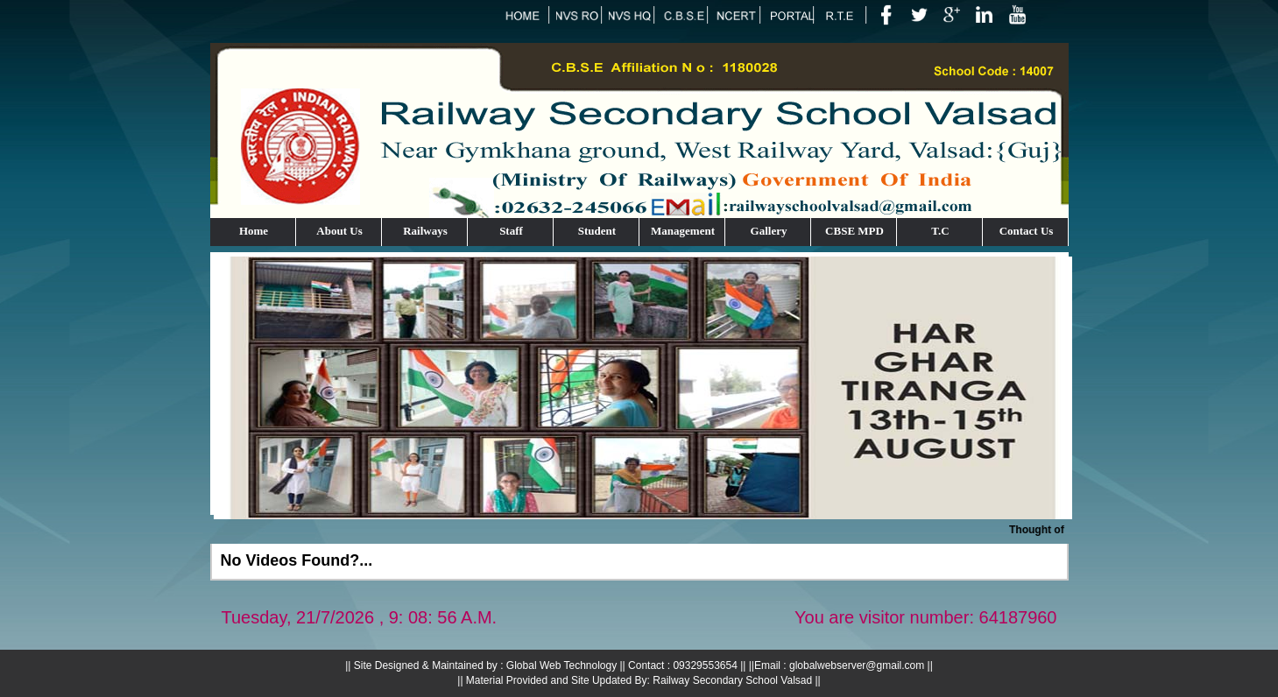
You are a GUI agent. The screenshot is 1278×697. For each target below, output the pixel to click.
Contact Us (1026, 230)
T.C (940, 230)
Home (253, 230)
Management (683, 230)
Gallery (769, 230)
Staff (511, 230)
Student (597, 230)
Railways (425, 230)
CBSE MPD (854, 230)
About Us (339, 230)
